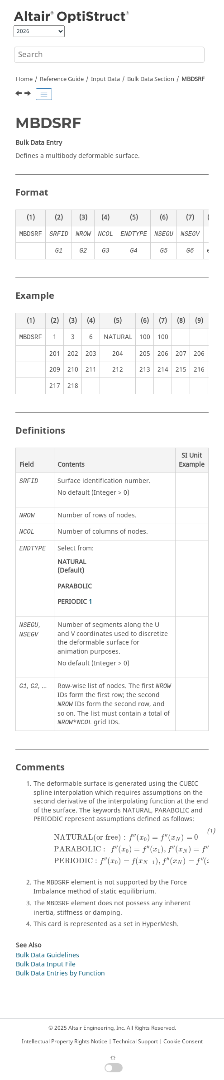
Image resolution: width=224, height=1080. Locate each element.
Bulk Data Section (150, 79)
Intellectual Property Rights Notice (64, 1041)
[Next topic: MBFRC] (28, 94)
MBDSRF (193, 79)
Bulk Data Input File (46, 964)
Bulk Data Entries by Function (60, 973)
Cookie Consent (183, 1041)
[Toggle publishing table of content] (44, 94)
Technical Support (135, 1041)
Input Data (105, 79)
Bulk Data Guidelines (47, 955)
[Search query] (109, 55)
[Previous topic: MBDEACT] (19, 94)
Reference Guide (62, 79)
